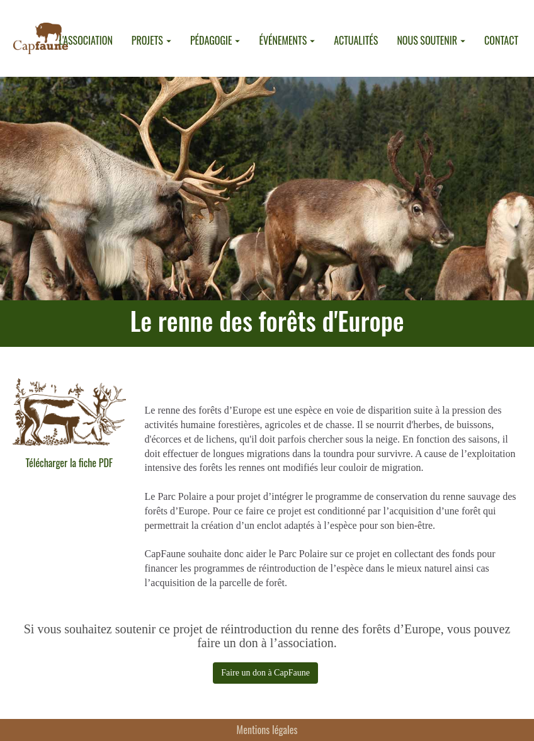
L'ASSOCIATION (85, 40)
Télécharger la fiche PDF (69, 462)
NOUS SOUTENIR (431, 40)
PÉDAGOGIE (215, 40)
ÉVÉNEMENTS (287, 40)
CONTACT (501, 40)
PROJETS (151, 40)
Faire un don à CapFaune (265, 672)
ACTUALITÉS (356, 40)
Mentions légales (267, 729)
